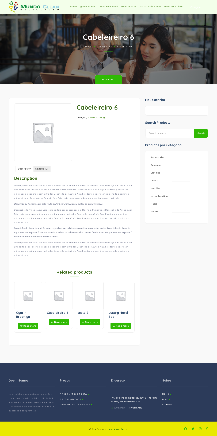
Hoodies (155, 188)
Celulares (156, 165)
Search (201, 133)
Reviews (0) (41, 168)
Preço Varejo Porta (73, 394)
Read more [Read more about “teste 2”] (90, 322)
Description (24, 168)
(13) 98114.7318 (134, 407)
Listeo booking (104, 46)
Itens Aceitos (125, 7)
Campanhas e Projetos (75, 404)
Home (66, 7)
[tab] (25, 169)
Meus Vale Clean (173, 7)
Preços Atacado (70, 399)
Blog (165, 399)
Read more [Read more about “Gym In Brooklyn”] (28, 325)
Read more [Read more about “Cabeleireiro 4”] (59, 322)
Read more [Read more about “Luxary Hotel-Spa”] (120, 325)
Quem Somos (82, 7)
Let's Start (108, 79)
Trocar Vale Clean (148, 7)
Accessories (157, 157)
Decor (154, 180)
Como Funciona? (104, 7)
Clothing (155, 172)
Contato (167, 404)
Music (154, 203)
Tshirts (154, 211)
